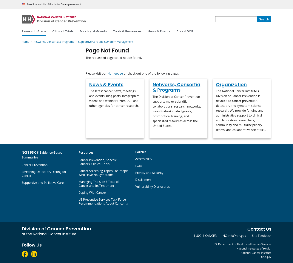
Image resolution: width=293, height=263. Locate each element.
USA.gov (266, 257)
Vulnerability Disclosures (152, 187)
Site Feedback (261, 236)
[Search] (264, 19)
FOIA (138, 166)
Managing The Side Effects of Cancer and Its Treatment (98, 184)
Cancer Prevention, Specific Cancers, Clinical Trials (97, 162)
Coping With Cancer (92, 193)
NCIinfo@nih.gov (234, 236)
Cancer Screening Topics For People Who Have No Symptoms (103, 173)
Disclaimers (143, 180)
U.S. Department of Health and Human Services (242, 244)
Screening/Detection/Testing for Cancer (44, 174)
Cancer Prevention (35, 165)
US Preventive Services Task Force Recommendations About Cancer (102, 201)
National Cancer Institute (255, 253)
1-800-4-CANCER (205, 236)
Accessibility (143, 159)
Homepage (115, 73)
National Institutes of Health (254, 248)
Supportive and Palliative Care (43, 183)
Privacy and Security (149, 173)
